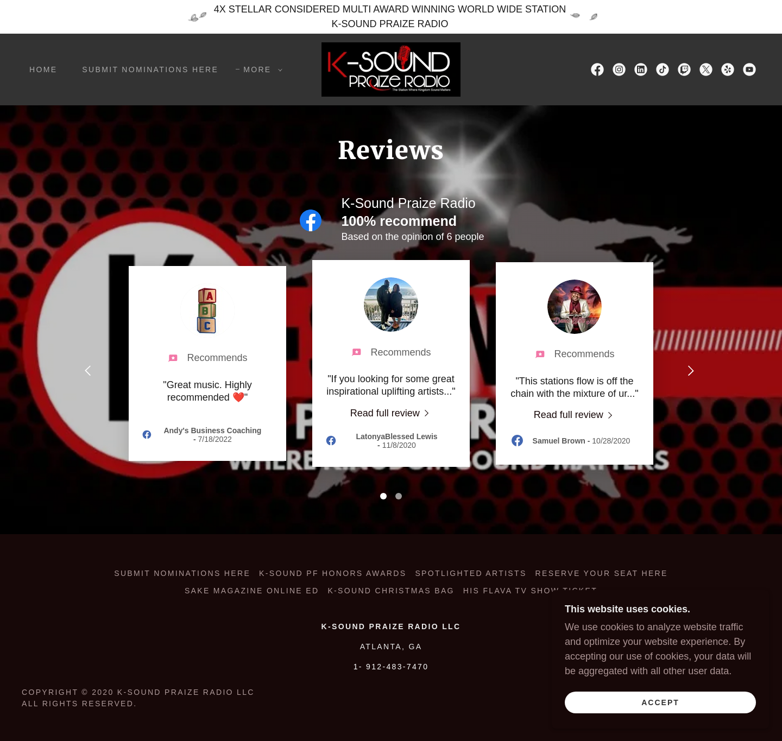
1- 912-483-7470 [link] (391, 666)
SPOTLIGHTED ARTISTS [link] (470, 573)
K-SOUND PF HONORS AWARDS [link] (332, 573)
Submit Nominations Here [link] (150, 69)
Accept (660, 702)
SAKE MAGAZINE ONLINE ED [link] (252, 590)
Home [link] (43, 69)
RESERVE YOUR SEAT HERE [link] (601, 573)
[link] (391, 69)
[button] (260, 69)
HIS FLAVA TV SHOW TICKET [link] (530, 590)
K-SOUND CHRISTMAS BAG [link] (390, 590)
